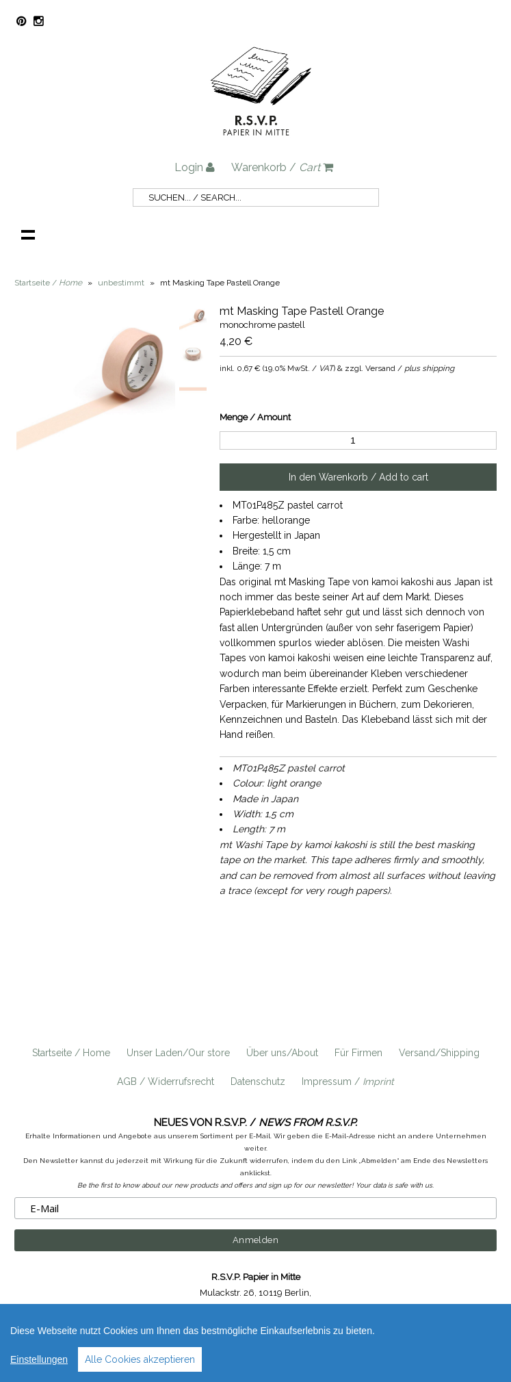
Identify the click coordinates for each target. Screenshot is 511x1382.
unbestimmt (121, 282)
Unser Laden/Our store (178, 1052)
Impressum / (348, 1081)
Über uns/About (282, 1052)
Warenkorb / (282, 167)
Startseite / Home (71, 1052)
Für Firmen (358, 1052)
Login (194, 167)
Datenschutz (258, 1081)
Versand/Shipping (439, 1052)
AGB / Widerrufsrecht (165, 1081)
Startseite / (48, 282)
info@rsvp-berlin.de (344, 1308)
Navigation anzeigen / (28, 234)
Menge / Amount (255, 417)
